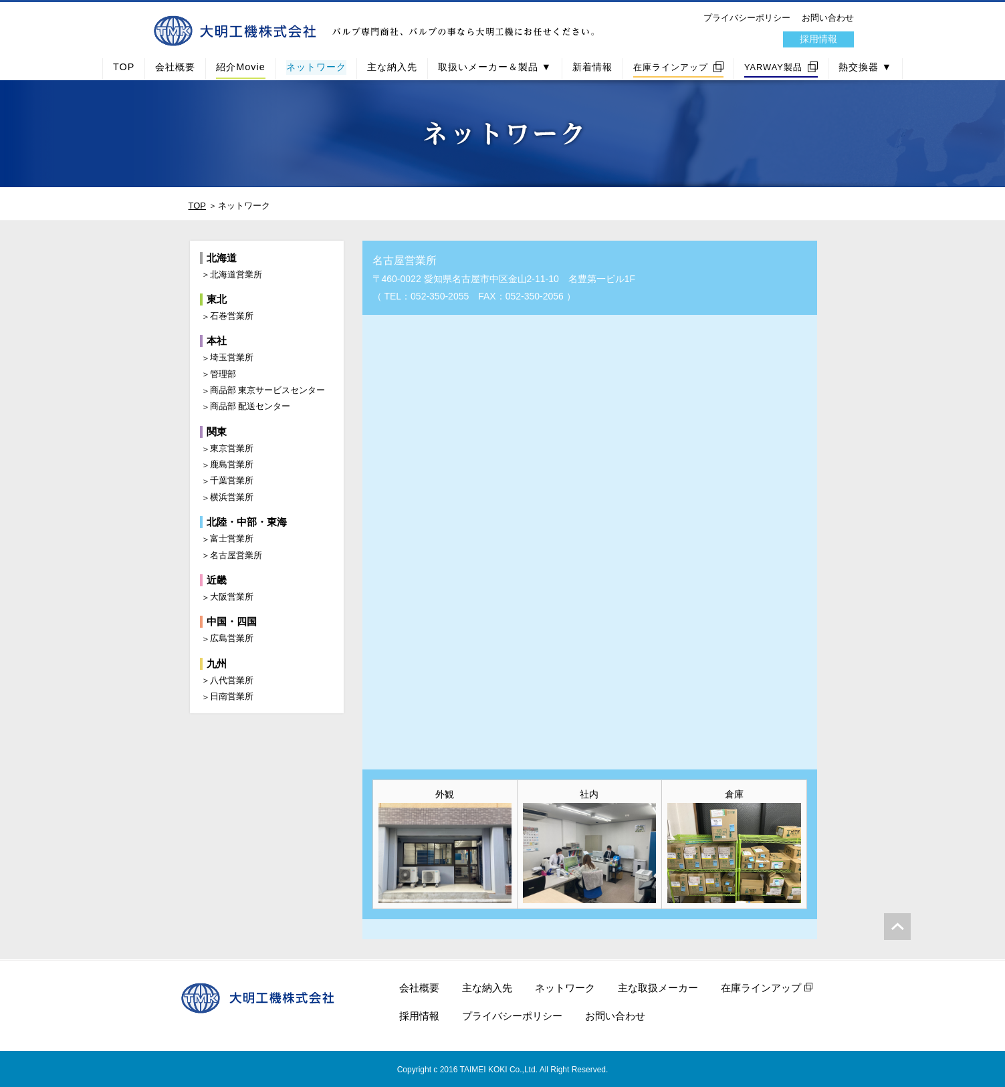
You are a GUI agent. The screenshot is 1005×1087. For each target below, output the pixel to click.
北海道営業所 (236, 274)
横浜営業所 (231, 497)
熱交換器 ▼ (865, 67)
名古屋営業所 (236, 555)
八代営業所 (231, 680)
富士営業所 (231, 538)
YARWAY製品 (773, 67)
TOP (123, 67)
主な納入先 (392, 67)
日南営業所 (231, 696)
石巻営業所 (231, 316)
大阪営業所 (231, 597)
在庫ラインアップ (670, 67)
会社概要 (175, 67)
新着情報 (592, 67)
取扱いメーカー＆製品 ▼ (495, 67)
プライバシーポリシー (746, 18)
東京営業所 (231, 448)
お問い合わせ (828, 18)
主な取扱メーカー (658, 987)
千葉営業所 (231, 480)
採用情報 (818, 38)
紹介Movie (240, 67)
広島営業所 (231, 638)
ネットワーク (316, 67)
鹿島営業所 (231, 464)
